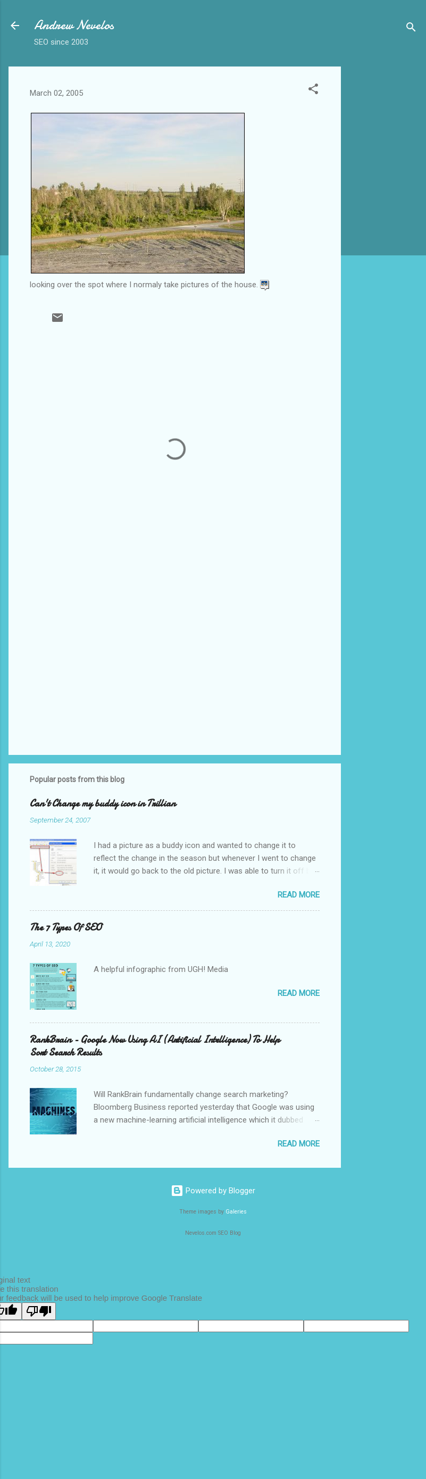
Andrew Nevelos (74, 25)
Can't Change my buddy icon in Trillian (103, 803)
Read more (299, 895)
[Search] (411, 29)
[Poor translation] (39, 1311)
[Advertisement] (383, 226)
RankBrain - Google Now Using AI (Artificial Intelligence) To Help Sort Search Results (155, 1046)
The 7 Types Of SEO (66, 927)
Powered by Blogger (213, 1190)
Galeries (236, 1211)
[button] (313, 90)
